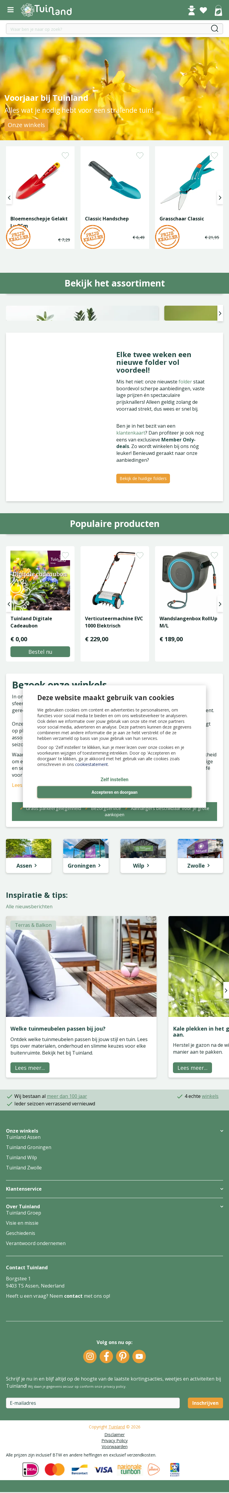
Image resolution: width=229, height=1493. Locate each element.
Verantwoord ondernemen (36, 1332)
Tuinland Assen (23, 1226)
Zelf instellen (114, 780)
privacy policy (114, 1475)
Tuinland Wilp (21, 1246)
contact (73, 1384)
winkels (210, 1185)
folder (186, 470)
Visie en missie (22, 1311)
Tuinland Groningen (28, 1236)
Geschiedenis (20, 1322)
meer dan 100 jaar (67, 1185)
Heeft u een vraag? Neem (35, 1384)
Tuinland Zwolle (24, 1256)
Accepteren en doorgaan (114, 792)
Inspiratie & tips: (37, 983)
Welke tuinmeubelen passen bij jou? (58, 1117)
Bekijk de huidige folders (143, 567)
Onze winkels (26, 125)
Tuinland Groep (23, 1301)
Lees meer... (30, 1156)
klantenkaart (130, 521)
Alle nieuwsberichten (29, 995)
